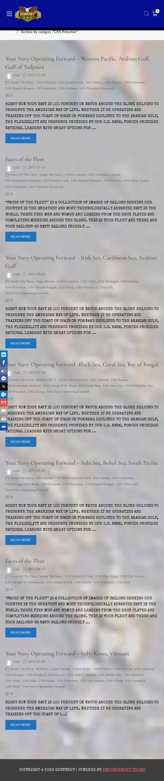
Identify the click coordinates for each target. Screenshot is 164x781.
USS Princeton (134, 83)
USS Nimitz (113, 83)
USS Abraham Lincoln (104, 175)
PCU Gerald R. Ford (79, 577)
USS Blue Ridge (106, 577)
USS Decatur (14, 675)
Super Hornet (45, 282)
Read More (21, 138)
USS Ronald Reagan (19, 88)
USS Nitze (12, 681)
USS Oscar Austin (135, 181)
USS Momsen (133, 675)
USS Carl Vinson (132, 577)
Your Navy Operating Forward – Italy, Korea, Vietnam (67, 653)
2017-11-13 (36, 168)
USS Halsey (94, 83)
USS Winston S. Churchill (94, 287)
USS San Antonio (92, 681)
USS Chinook (45, 83)
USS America (144, 669)
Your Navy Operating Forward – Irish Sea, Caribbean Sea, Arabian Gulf (81, 261)
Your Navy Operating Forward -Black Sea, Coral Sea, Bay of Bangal (81, 364)
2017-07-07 (36, 471)
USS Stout (12, 687)
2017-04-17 (36, 569)
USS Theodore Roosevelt (96, 88)
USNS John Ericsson (72, 380)
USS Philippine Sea (138, 386)
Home (9, 32)
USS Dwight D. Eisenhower (24, 582)
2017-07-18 (36, 373)
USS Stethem (67, 88)
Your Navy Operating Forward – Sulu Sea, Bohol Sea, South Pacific (81, 462)
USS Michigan (108, 282)
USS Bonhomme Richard (23, 181)
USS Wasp (66, 287)
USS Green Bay (90, 386)
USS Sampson (46, 88)
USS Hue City (113, 386)
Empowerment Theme (123, 770)
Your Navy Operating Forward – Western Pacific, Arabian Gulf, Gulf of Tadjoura (77, 62)
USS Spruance (135, 681)
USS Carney (101, 478)
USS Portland (50, 484)
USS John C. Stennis (81, 675)
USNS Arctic (81, 669)
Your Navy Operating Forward (26, 293)
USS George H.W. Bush (59, 386)
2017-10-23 (36, 274)
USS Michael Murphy (86, 181)
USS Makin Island (59, 582)
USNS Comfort (75, 175)
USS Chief (88, 282)
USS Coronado (122, 478)
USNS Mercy (102, 669)
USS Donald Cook (70, 83)
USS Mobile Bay (110, 675)
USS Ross (123, 582)
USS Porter (47, 681)
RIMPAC (42, 669)
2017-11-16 (36, 75)
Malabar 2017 (46, 380)
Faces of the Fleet (24, 159)
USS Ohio (29, 681)
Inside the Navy (22, 83)
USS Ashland (99, 380)
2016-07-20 (36, 662)
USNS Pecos (123, 669)
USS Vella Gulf (126, 484)
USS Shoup (36, 392)
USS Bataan (119, 380)
